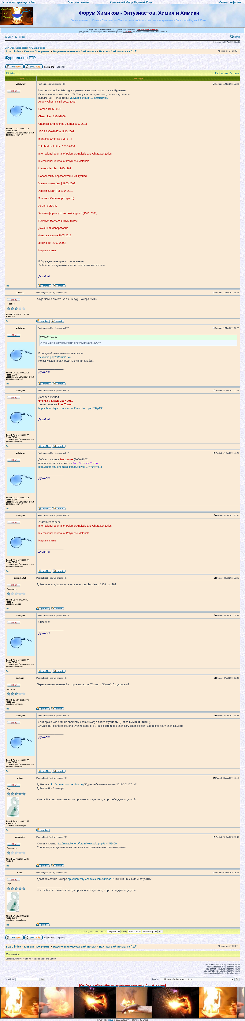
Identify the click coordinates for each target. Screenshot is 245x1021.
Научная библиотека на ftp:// (117, 51)
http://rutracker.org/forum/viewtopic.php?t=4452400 (87, 843)
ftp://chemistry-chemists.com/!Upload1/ (90, 879)
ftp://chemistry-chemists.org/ (67, 784)
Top (7, 286)
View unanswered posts (16, 48)
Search (235, 37)
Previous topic (221, 73)
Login (9, 37)
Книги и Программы (37, 51)
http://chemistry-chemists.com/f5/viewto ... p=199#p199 (70, 408)
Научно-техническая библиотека (74, 51)
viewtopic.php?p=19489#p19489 (89, 97)
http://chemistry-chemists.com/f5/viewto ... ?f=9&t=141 (70, 466)
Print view (10, 73)
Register (20, 37)
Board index (13, 51)
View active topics (36, 48)
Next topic (234, 73)
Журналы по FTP (20, 58)
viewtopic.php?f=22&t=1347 (54, 357)
